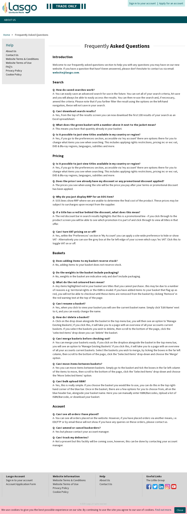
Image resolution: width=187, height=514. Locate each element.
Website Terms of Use (19, 63)
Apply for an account (171, 3)
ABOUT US (10, 20)
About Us (11, 51)
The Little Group (155, 480)
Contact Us (12, 55)
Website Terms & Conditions (22, 59)
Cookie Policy (14, 74)
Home (6, 35)
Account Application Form (21, 484)
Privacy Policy (14, 70)
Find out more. (163, 509)
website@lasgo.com (66, 72)
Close (180, 510)
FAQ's (9, 66)
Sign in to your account (142, 3)
